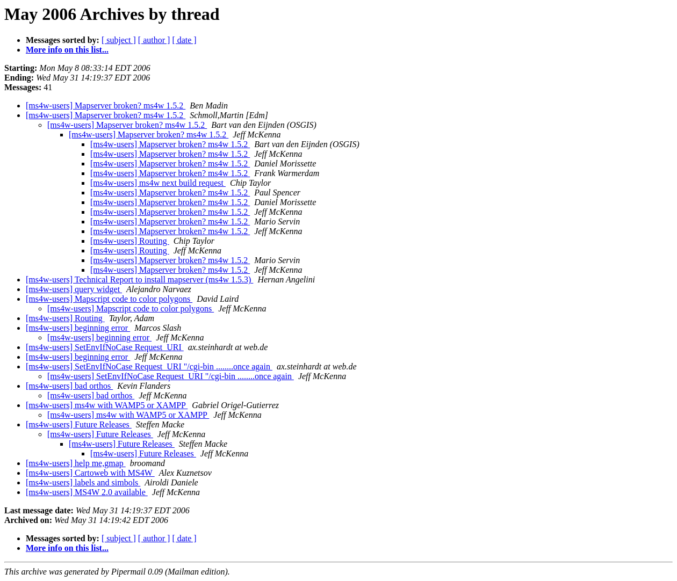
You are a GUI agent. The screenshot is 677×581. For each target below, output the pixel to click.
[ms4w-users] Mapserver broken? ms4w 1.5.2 (105, 105)
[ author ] (154, 40)
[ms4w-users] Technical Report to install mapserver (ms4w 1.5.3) (139, 279)
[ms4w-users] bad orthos (69, 385)
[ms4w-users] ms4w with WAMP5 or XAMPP (107, 405)
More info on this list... (67, 49)
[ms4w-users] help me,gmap (76, 463)
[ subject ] (119, 40)
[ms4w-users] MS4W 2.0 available (87, 492)
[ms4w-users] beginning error (78, 327)
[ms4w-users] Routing (129, 240)
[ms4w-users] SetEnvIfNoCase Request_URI (105, 347)
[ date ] (184, 40)
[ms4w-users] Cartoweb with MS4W (90, 472)
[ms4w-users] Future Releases (79, 424)
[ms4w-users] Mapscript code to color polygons (109, 298)
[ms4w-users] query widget (74, 289)
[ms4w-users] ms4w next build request (158, 182)
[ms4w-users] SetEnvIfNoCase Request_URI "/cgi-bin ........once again (149, 366)
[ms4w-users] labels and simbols (83, 482)
